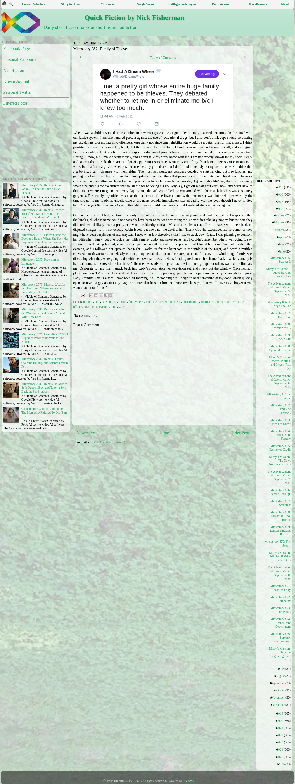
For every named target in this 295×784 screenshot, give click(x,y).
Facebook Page (16, 48)
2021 (281, 728)
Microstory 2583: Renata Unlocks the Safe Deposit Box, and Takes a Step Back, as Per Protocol (45, 387)
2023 (281, 742)
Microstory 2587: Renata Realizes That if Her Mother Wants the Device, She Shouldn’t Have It (42, 213)
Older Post (239, 432)
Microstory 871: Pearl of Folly (280, 587)
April (283, 237)
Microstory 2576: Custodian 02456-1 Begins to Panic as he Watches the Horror (44, 338)
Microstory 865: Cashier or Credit (280, 447)
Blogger (188, 780)
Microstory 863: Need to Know (280, 422)
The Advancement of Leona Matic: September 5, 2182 (279, 289)
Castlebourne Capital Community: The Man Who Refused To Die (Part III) (44, 412)
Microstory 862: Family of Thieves (280, 409)
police (231, 301)
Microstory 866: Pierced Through (280, 491)
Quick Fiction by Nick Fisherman (134, 17)
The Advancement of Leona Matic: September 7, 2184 (279, 477)
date (105, 301)
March (282, 230)
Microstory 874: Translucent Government (280, 622)
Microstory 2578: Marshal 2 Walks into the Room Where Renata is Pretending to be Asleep (43, 288)
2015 (281, 187)
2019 (281, 713)
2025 (281, 757)
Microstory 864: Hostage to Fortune (280, 434)
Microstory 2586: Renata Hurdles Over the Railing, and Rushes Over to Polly (45, 362)
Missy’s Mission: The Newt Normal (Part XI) (280, 460)
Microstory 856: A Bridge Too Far (279, 304)
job (148, 301)
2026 (283, 764)
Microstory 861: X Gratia (279, 396)
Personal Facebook (19, 59)
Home (163, 432)
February (280, 222)
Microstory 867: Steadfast (280, 503)
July (284, 668)
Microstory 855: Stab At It (280, 259)
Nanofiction (13, 70)
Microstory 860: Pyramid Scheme (280, 347)
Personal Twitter (17, 92)
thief (114, 306)
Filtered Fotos (15, 103)
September (279, 683)
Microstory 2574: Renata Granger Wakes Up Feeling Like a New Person (42, 188)
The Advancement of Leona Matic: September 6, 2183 (279, 381)
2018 (281, 209)
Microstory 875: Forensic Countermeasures (280, 637)
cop (97, 301)
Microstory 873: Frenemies (280, 609)
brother (88, 301)
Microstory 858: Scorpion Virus (280, 326)
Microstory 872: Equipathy (280, 598)
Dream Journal (16, 81)
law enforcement (170, 301)
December (280, 704)
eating (122, 301)
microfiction (191, 301)
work (122, 306)
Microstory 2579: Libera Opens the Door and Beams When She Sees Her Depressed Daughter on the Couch (44, 238)
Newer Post (86, 432)
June (283, 251)
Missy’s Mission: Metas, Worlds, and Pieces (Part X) (280, 362)
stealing (89, 306)
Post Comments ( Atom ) (109, 442)
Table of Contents (163, 57)
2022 (281, 735)
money (221, 301)
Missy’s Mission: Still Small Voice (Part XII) (280, 556)
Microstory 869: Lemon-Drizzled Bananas (280, 530)
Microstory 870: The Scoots (279, 543)
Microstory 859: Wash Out (280, 337)
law (155, 301)
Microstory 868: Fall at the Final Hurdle (280, 515)
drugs (113, 301)
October (281, 690)
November (280, 697)
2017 (281, 201)
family (132, 301)
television (102, 306)
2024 (281, 749)
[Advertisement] (29, 142)
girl (141, 301)
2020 (281, 720)
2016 (281, 194)
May (283, 244)
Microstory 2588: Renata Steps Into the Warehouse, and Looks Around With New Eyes (43, 313)
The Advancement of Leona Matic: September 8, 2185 (279, 573)
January (281, 215)
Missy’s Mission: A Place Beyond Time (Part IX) (279, 272)
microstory (207, 301)
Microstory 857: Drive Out (280, 314)
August (282, 676)
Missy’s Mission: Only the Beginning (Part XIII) (280, 654)
